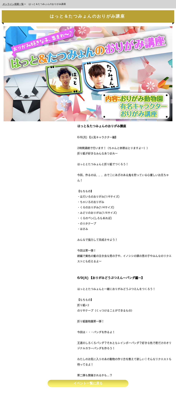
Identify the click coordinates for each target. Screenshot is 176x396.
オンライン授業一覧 (13, 4)
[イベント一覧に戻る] (88, 383)
